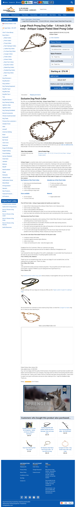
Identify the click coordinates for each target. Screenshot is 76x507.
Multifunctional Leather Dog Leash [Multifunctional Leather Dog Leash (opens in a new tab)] (32, 275)
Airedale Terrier (6, 124)
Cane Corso (5, 142)
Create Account (36, 472)
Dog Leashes (33, 15)
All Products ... (6, 196)
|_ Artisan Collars (7, 59)
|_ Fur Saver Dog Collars (9, 51)
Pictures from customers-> (9, 121)
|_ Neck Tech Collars (8, 62)
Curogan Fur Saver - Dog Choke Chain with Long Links (65, 449)
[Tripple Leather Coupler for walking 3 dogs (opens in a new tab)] (26, 299)
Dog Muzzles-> (6, 81)
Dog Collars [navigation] (29, 19)
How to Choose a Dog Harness (8, 223)
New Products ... (6, 191)
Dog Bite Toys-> (6, 94)
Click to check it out (62, 88)
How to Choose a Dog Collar (8, 219)
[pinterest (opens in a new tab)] (29, 497)
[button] (72, 2)
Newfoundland (6, 169)
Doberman (5, 145)
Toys (3, 97)
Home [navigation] (22, 19)
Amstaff (4, 129)
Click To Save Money (7, 32)
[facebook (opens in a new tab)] (21, 497)
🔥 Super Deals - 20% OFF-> (9, 29)
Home (5, 2)
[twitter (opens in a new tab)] (25, 497)
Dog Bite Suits (6, 91)
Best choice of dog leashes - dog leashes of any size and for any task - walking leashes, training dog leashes (50, 473)
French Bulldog (6, 153)
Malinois (4, 164)
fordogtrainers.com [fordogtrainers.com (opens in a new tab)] (8, 505)
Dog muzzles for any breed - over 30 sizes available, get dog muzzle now (50, 483)
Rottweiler (5, 175)
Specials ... (5, 188)
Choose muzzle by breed (8, 116)
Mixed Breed (5, 183)
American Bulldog (7, 132)
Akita (3, 126)
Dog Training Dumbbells (8, 110)
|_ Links (4, 75)
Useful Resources (7, 227)
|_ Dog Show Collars (8, 64)
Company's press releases (9, 204)
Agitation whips (6, 105)
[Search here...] (47, 9)
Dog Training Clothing (8, 102)
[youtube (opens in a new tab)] (33, 497)
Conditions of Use (24, 475)
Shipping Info (23, 466)
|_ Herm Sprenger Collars (9, 46)
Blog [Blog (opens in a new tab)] (59, 15)
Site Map (22, 478)
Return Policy (23, 472)
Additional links (56, 46)
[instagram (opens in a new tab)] (38, 497)
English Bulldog (6, 150)
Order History (36, 466)
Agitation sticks (6, 107)
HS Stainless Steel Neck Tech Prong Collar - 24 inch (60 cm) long (47, 449)
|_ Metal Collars (6, 38)
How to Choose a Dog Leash (8, 214)
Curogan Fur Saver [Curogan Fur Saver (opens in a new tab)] (64, 307)
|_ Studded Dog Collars (8, 70)
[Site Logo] (9, 9)
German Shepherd (7, 156)
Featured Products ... (7, 193)
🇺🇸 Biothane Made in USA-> (9, 24)
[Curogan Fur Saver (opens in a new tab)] (30, 317)
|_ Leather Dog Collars (8, 48)
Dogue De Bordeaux (7, 148)
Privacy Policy (23, 469)
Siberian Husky (6, 177)
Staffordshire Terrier (7, 180)
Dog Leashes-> (6, 83)
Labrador (4, 161)
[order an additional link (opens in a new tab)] (67, 144)
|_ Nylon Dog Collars (8, 73)
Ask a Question (54, 37)
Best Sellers (53, 15)
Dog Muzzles (5, 15)
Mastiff (4, 167)
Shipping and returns (35, 95)
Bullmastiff (5, 137)
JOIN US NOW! (43, 15)
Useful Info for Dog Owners (9, 206)
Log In (18, 2)
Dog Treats (5, 118)
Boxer (3, 134)
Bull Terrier (5, 140)
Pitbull (4, 172)
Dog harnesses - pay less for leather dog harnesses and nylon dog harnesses (50, 490)
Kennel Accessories (7, 113)
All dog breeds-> (6, 185)
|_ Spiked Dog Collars (8, 67)
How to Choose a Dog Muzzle (8, 210)
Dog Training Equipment (8, 86)
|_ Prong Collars (6, 43)
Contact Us (12, 2)
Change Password (37, 469)
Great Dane (5, 159)
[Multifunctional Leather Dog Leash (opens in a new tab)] (30, 283)
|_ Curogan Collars (7, 54)
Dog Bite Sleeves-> (7, 99)
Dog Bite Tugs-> (6, 89)
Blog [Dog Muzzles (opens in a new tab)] (46, 466)
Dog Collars (25, 15)
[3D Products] (47, 345)
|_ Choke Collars (7, 56)
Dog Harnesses (16, 15)
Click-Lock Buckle (57, 61)
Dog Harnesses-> (6, 78)
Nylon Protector (56, 54)
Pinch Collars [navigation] (36, 19)
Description (24, 95)
